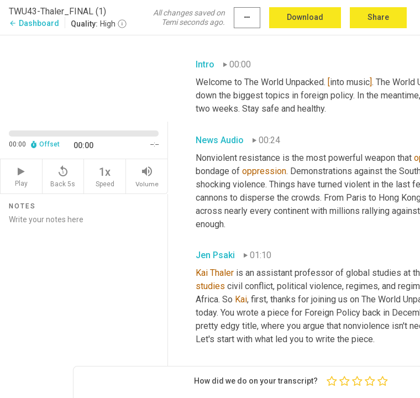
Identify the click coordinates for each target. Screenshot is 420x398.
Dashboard (34, 23)
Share (378, 17)
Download (305, 17)
